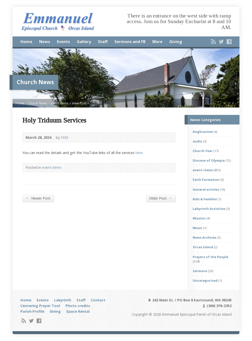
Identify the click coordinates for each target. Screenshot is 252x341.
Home (26, 41)
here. (139, 152)
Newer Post (38, 198)
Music (197, 228)
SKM (64, 137)
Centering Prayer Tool (40, 305)
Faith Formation (206, 179)
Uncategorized (205, 280)
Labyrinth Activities (209, 208)
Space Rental (78, 311)
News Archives (204, 237)
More (157, 41)
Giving (175, 41)
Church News (37, 103)
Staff (103, 41)
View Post (79, 103)
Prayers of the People (210, 257)
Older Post (160, 198)
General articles (206, 189)
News (44, 41)
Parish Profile (32, 311)
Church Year (203, 151)
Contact (98, 300)
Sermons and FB (129, 41)
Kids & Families (205, 199)
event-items (59, 103)
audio (197, 141)
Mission (199, 218)
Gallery (84, 41)
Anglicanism (203, 131)
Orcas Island (203, 247)
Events (63, 41)
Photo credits (77, 305)
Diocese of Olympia (209, 160)
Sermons (200, 271)
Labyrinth (62, 300)
